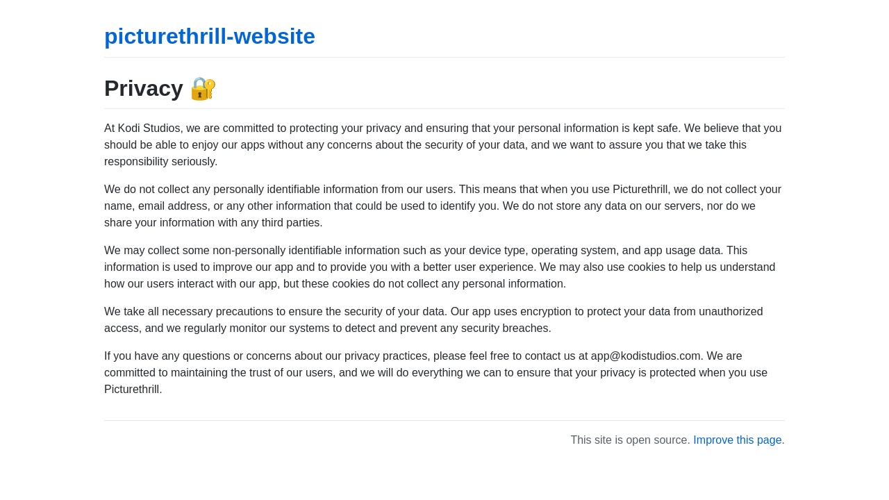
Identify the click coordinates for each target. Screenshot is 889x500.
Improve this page (737, 440)
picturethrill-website (209, 36)
